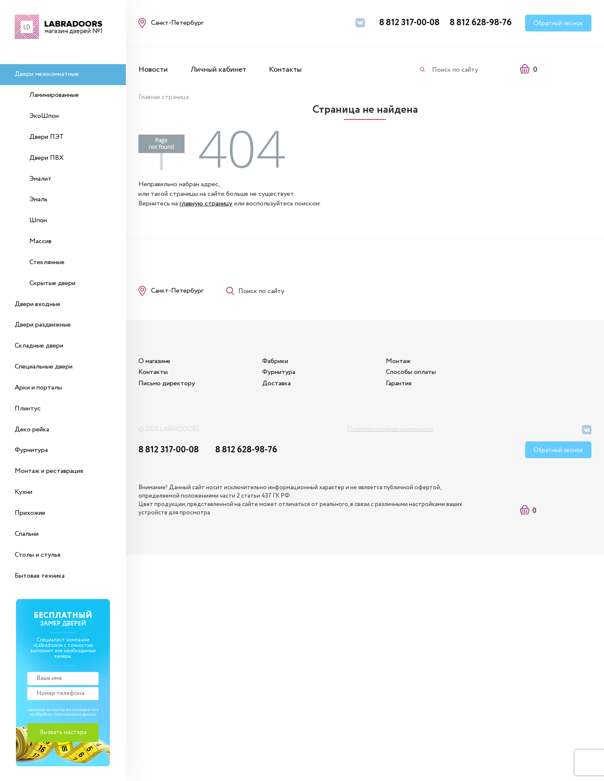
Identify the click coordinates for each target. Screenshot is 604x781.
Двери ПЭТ (46, 137)
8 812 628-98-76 (481, 22)
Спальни (27, 534)
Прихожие (30, 513)
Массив (40, 241)
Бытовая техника (40, 576)
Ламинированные (54, 95)
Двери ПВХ (46, 158)
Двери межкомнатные (47, 74)
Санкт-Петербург (177, 291)
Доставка (276, 383)
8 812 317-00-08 (409, 22)
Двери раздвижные (43, 325)
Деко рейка (32, 429)
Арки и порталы (38, 387)
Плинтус (28, 408)
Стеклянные (47, 262)
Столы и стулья (37, 555)
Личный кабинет (218, 69)
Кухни (23, 492)
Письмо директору (166, 383)
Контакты (285, 69)
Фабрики (275, 361)
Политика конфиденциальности (391, 429)
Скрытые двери (52, 283)
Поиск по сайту (455, 70)
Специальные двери (44, 366)
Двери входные (37, 304)
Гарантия (398, 383)
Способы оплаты (411, 372)
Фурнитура (31, 450)
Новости (153, 69)
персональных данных (74, 714)
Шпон (38, 220)
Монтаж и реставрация (49, 471)
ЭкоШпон (44, 116)
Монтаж (398, 361)
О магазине (154, 361)
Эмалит (40, 179)
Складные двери (39, 345)
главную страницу (206, 203)
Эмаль (38, 199)
